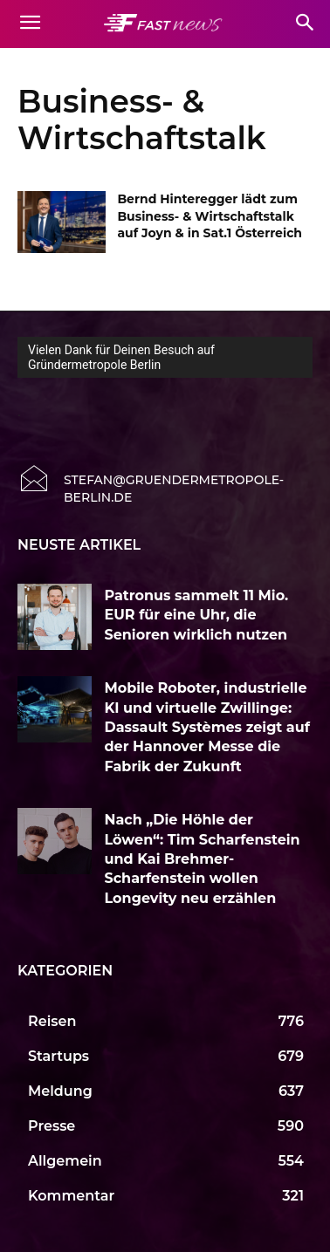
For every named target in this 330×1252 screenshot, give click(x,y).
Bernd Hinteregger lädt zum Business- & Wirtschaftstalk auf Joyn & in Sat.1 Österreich (209, 216)
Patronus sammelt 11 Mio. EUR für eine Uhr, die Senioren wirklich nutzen (197, 615)
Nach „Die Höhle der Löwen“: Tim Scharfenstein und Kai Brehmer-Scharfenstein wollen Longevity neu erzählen (202, 859)
